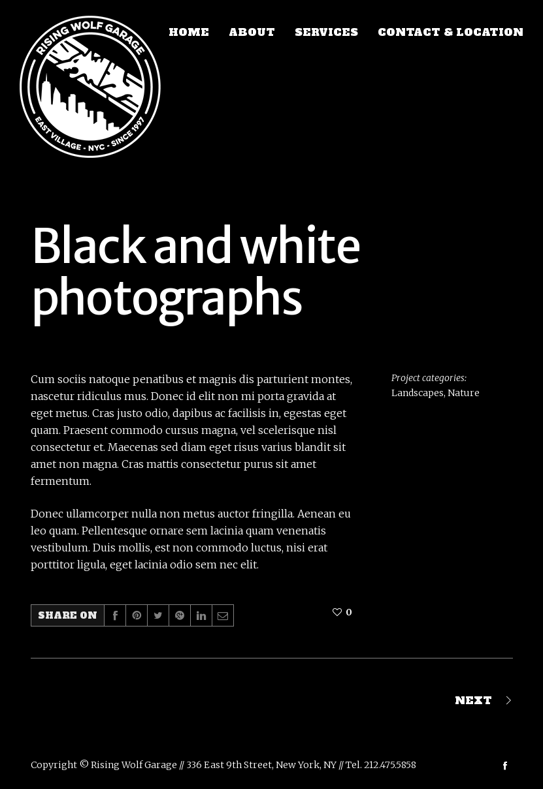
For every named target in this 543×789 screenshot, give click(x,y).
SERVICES (326, 32)
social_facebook (505, 765)
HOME (189, 32)
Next (473, 700)
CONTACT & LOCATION (450, 32)
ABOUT (252, 32)
